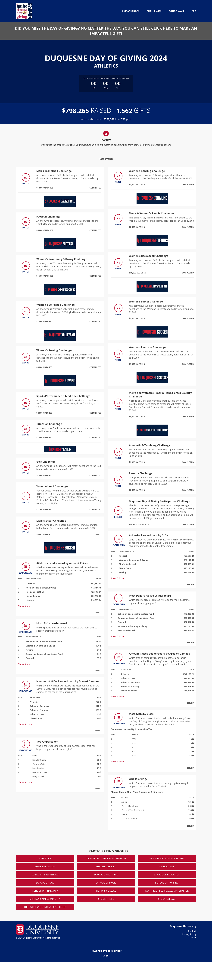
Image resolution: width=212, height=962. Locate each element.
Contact (192, 931)
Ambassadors (131, 11)
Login (106, 955)
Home (193, 937)
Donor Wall (177, 11)
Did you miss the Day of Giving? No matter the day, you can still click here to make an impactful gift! (106, 31)
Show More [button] (25, 606)
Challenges (154, 11)
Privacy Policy (189, 934)
